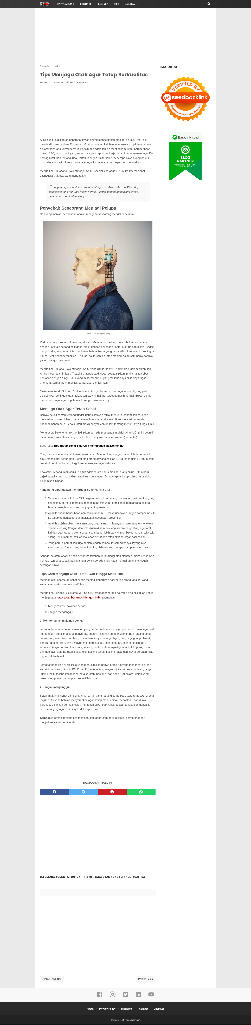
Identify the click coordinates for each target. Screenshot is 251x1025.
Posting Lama (145, 979)
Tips (116, 4)
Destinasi (86, 4)
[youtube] (151, 997)
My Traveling (65, 4)
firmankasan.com (132, 1020)
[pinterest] (112, 792)
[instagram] (112, 997)
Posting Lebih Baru (52, 979)
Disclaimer (127, 1009)
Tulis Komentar (80, 82)
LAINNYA (130, 4)
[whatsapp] (141, 792)
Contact (144, 1009)
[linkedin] (138, 997)
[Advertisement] (125, 36)
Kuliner (103, 4)
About (88, 1009)
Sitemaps (160, 1009)
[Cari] (209, 5)
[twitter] (83, 792)
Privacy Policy (107, 1009)
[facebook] (54, 792)
